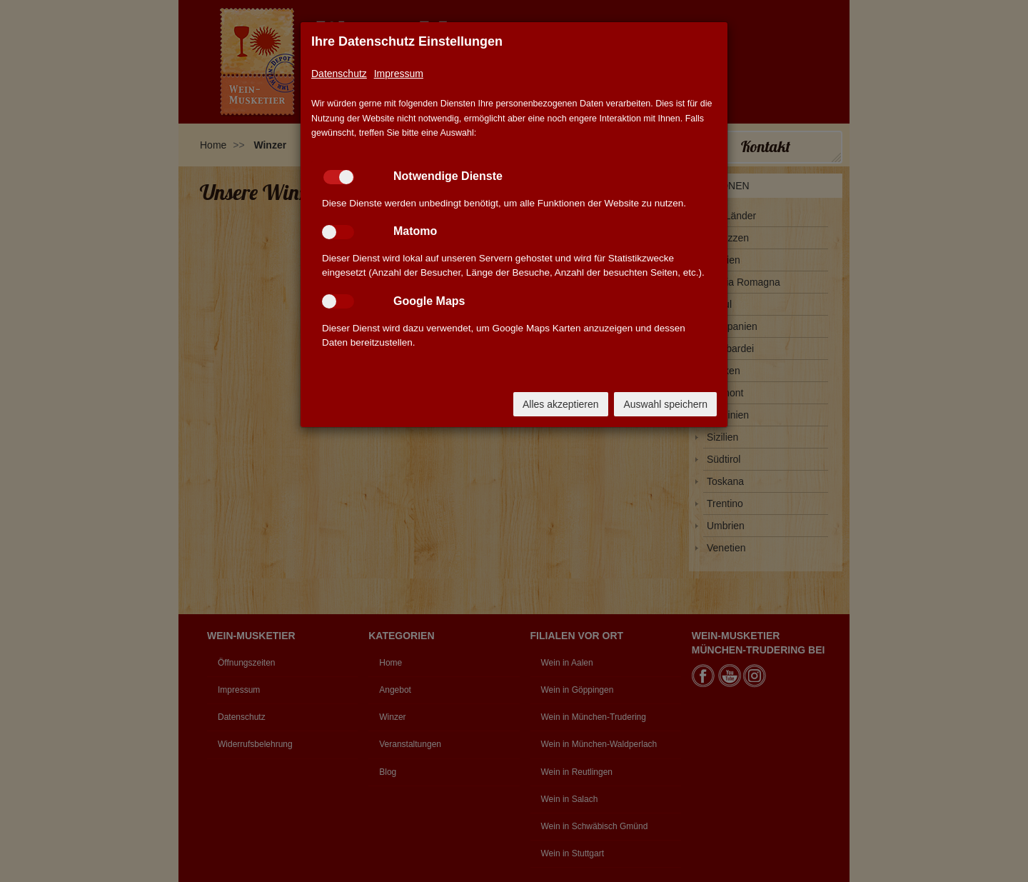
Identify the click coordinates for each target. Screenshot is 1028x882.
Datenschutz (339, 73)
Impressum (398, 73)
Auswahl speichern (665, 404)
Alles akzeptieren (561, 404)
